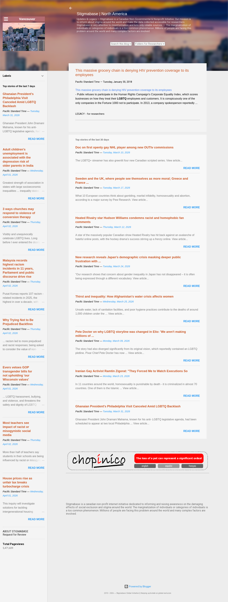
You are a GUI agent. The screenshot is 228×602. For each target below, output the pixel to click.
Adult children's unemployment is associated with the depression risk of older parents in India (18, 157)
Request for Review (14, 534)
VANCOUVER (137, 487)
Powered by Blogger (137, 586)
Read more (191, 168)
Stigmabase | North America (102, 13)
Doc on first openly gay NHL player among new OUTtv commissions (124, 147)
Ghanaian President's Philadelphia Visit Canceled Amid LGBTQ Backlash (127, 406)
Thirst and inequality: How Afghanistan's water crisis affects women (124, 296)
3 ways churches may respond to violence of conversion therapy (19, 213)
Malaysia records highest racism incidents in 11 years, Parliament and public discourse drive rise (18, 268)
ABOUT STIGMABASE (15, 531)
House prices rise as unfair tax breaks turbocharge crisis (17, 482)
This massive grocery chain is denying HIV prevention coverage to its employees (123, 90)
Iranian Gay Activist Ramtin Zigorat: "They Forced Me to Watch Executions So (131, 371)
